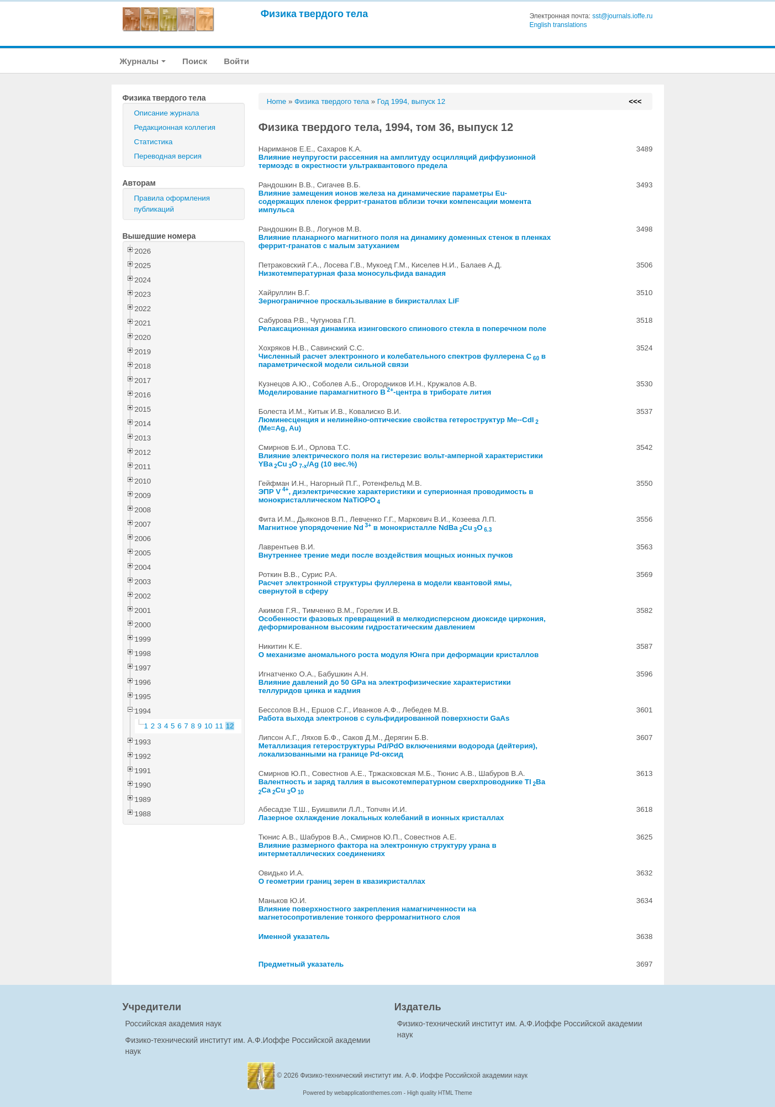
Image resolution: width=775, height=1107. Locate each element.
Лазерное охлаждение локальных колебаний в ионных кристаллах (381, 818)
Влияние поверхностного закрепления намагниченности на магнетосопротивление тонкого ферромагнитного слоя (367, 913)
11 (219, 726)
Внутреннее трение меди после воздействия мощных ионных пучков (386, 555)
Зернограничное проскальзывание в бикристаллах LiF (359, 301)
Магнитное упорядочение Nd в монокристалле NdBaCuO (375, 527)
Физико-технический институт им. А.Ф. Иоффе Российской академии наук (414, 1075)
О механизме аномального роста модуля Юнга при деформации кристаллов (399, 654)
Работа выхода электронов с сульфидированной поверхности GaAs (384, 718)
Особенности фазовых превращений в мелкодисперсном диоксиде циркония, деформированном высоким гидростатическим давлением (402, 623)
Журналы (143, 61)
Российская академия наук (173, 1023)
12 (230, 726)
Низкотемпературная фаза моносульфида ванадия (352, 273)
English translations (558, 25)
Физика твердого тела (314, 13)
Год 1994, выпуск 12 (411, 101)
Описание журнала (166, 113)
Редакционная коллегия (175, 127)
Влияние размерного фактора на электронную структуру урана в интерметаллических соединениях (378, 849)
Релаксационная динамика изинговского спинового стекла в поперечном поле (402, 328)
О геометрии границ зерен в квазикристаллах (342, 881)
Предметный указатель (301, 964)
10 (208, 726)
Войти (236, 61)
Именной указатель (294, 936)
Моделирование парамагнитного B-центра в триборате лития (375, 392)
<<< (635, 101)
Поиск (194, 61)
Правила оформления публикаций (172, 203)
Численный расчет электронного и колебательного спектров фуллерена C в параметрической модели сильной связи (402, 360)
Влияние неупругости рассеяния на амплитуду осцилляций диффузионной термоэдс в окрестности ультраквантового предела (397, 161)
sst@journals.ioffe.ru (622, 16)
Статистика (153, 142)
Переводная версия (168, 156)
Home (277, 101)
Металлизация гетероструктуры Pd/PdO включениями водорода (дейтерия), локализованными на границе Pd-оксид (398, 750)
